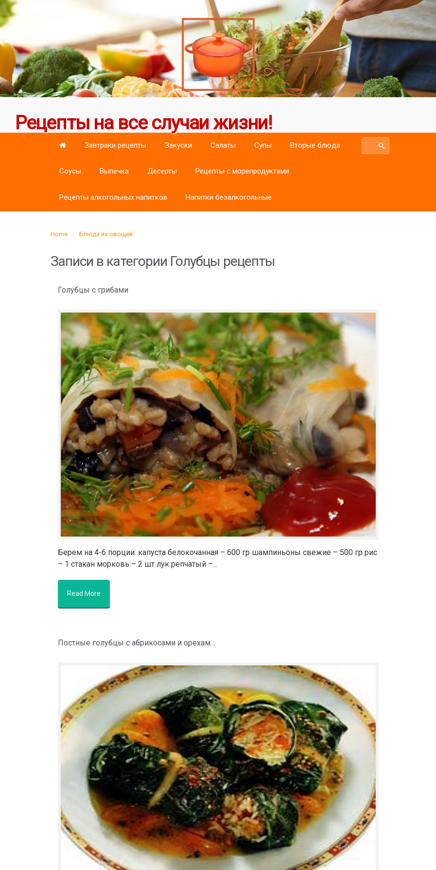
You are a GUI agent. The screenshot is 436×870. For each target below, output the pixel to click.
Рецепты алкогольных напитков (113, 197)
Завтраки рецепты (115, 145)
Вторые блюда (315, 145)
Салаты (223, 145)
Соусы (70, 171)
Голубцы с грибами (93, 290)
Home (59, 234)
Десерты (162, 171)
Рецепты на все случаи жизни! (144, 123)
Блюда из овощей (106, 234)
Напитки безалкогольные (229, 197)
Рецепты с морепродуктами (242, 171)
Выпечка (114, 171)
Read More (87, 590)
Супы (263, 145)
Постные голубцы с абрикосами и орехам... (136, 636)
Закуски (178, 145)
